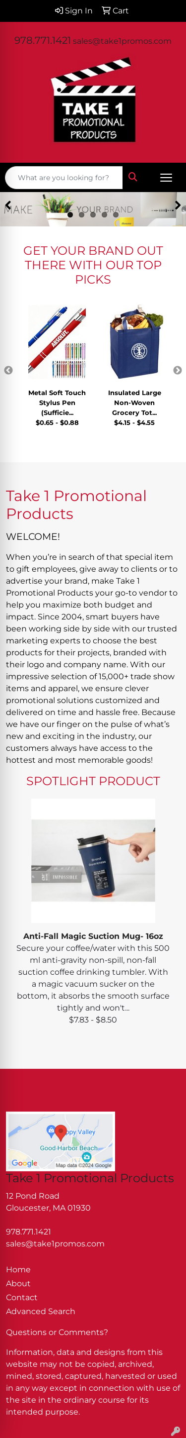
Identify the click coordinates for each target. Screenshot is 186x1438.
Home (18, 1269)
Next (178, 371)
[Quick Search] (64, 177)
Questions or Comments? (57, 1332)
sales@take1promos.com (122, 41)
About (18, 1283)
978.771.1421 (42, 40)
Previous (8, 371)
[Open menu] (166, 178)
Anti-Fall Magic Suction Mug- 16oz (93, 936)
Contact (22, 1297)
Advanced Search (40, 1311)
